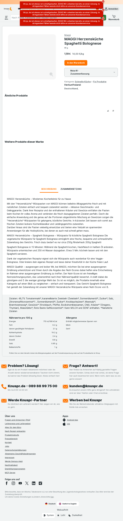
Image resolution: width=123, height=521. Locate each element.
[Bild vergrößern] (52, 75)
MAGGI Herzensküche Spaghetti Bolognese (83, 41)
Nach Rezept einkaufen (15, 431)
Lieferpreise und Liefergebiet (18, 423)
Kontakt (8, 442)
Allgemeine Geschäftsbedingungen (20, 454)
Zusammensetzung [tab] (71, 189)
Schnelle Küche (83, 81)
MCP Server (10, 472)
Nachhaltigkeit (11, 465)
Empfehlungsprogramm (15, 469)
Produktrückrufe (12, 435)
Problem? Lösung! (23, 366)
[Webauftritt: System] (48, 515)
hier (52, 497)
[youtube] (20, 483)
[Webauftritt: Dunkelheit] (75, 515)
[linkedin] (33, 483)
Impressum (9, 457)
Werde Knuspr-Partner (27, 400)
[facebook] (6, 483)
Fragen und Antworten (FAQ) (17, 420)
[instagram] (13, 483)
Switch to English (68, 504)
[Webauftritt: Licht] (61, 515)
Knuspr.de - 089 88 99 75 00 (32, 386)
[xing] (40, 483)
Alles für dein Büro (13, 427)
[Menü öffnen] (6, 17)
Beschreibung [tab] (49, 189)
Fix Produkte (99, 81)
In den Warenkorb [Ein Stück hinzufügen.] (76, 63)
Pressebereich (11, 438)
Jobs (7, 446)
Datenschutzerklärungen (15, 450)
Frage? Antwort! (83, 366)
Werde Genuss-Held (14, 461)
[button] (111, 9)
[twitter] (27, 483)
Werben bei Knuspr (85, 400)
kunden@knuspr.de (86, 386)
